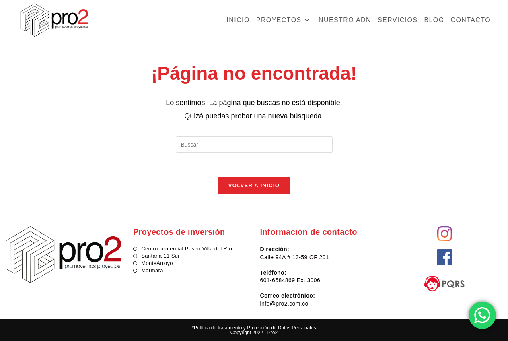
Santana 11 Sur (160, 255)
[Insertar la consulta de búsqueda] (254, 144)
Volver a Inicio (254, 185)
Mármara (152, 270)
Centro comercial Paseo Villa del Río (186, 248)
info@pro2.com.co (284, 303)
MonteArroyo (157, 263)
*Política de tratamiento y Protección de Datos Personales (254, 328)
